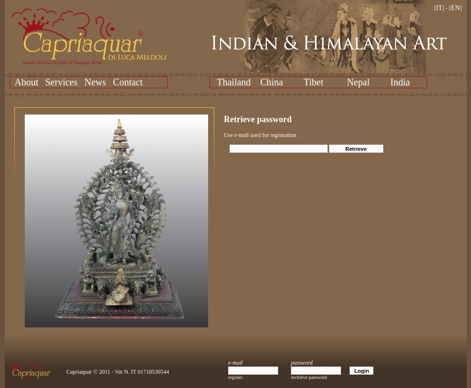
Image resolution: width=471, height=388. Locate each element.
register (235, 377)
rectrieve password (309, 377)
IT (439, 7)
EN (455, 7)
